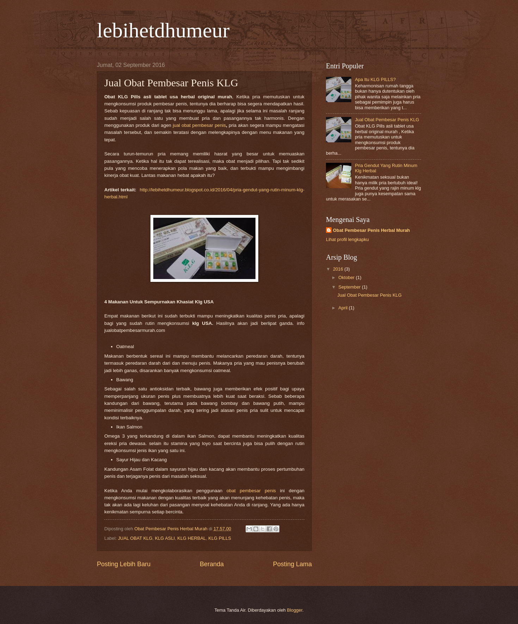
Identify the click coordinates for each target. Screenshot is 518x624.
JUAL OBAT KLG (135, 538)
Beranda (212, 564)
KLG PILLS (219, 538)
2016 (338, 269)
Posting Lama (292, 564)
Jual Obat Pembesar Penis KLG (387, 119)
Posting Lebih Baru (123, 564)
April (343, 307)
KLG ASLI (165, 538)
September (350, 287)
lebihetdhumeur (163, 30)
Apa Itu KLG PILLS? (375, 79)
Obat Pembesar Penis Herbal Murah (371, 230)
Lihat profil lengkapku (347, 239)
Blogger (294, 610)
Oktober (347, 277)
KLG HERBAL (191, 538)
